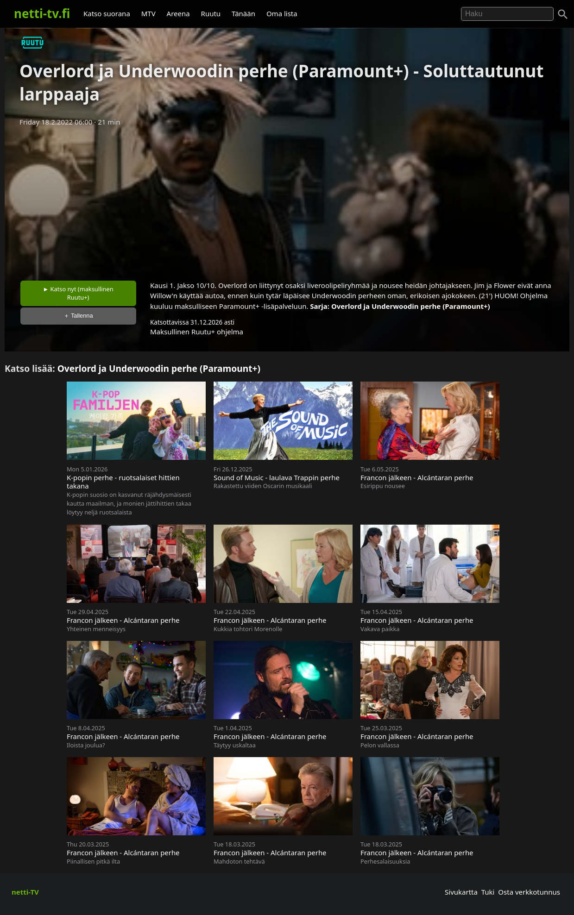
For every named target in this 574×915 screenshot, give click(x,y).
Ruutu (211, 13)
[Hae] (507, 14)
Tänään (243, 13)
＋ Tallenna (78, 315)
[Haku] (563, 14)
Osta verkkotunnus (529, 891)
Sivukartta (461, 891)
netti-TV (25, 891)
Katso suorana (106, 13)
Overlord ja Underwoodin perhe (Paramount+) (410, 306)
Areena (178, 13)
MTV (148, 13)
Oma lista (281, 13)
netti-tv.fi (42, 13)
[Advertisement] (287, 200)
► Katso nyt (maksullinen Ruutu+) (78, 293)
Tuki (488, 891)
